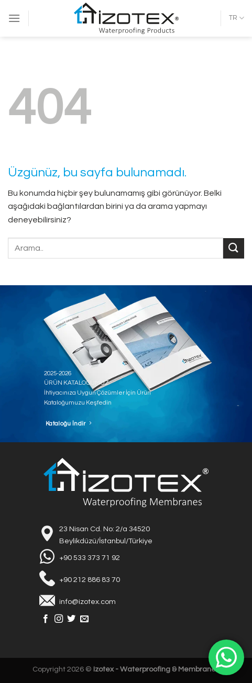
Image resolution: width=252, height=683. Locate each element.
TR (236, 18)
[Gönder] (233, 248)
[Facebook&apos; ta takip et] (45, 619)
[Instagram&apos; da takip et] (58, 619)
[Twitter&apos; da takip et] (71, 619)
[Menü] (14, 18)
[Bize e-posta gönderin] (84, 619)
